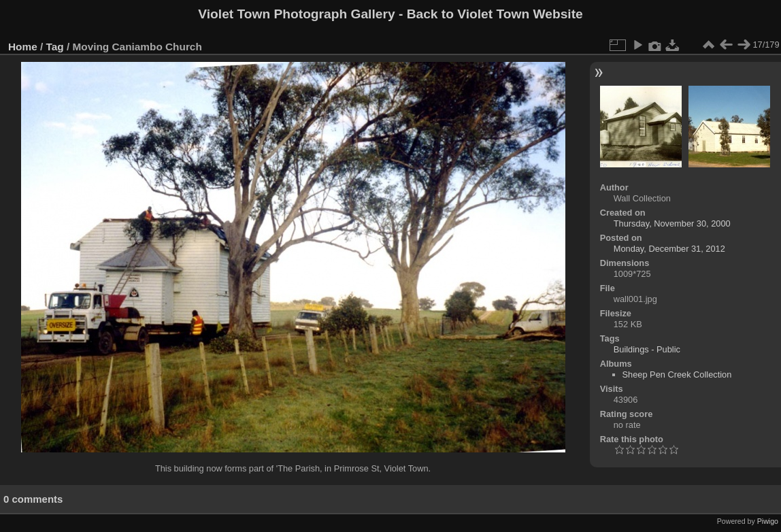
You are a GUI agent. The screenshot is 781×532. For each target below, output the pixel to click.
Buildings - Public (647, 349)
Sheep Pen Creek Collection (677, 374)
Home (22, 46)
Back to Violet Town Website (495, 14)
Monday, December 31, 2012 (669, 249)
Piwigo (767, 521)
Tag (55, 46)
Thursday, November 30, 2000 (672, 223)
